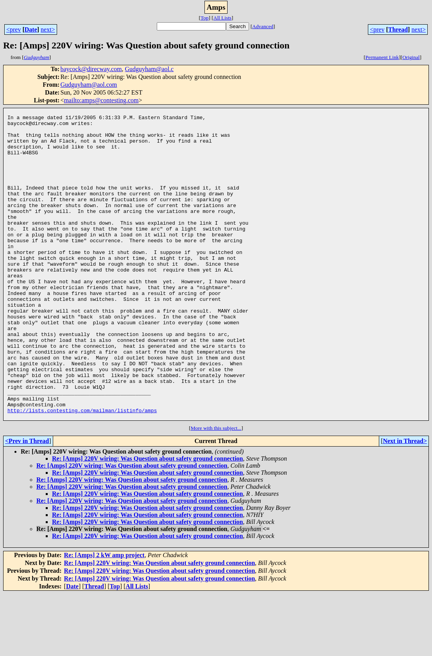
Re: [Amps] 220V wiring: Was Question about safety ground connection (147, 520)
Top (205, 18)
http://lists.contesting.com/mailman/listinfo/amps (82, 471)
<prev (13, 29)
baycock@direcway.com (91, 69)
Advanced (262, 26)
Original (410, 57)
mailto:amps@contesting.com (101, 100)
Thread (398, 29)
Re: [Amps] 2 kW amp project (104, 617)
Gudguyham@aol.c (149, 69)
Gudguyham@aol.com (88, 84)
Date (31, 29)
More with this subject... (216, 490)
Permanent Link (382, 57)
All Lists (222, 18)
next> (48, 29)
